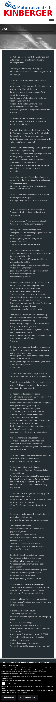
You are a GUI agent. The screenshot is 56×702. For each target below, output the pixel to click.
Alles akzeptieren (27, 698)
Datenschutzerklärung (29, 673)
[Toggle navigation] (52, 19)
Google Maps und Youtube (12, 684)
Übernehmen (9, 698)
